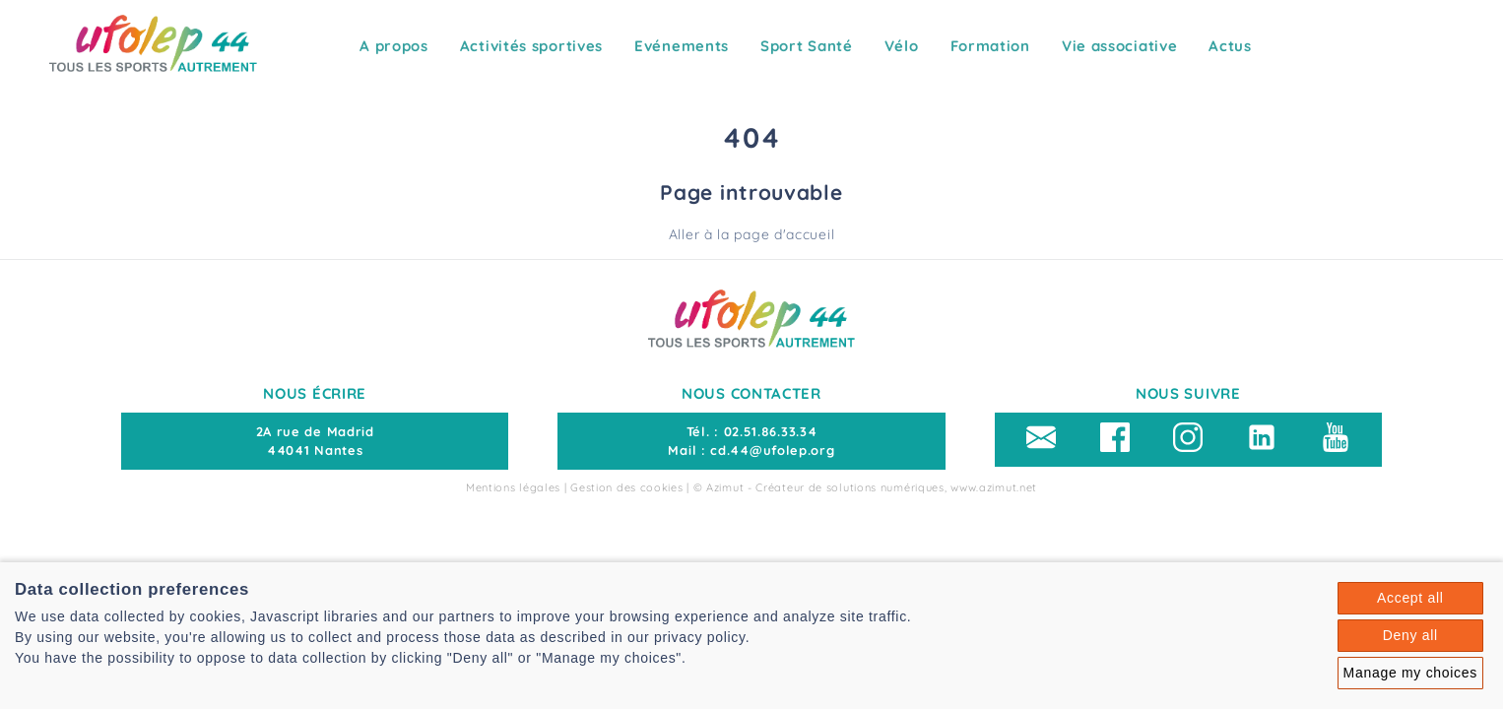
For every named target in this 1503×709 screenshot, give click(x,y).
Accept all (1410, 598)
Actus (1230, 45)
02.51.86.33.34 (770, 431)
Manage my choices (1410, 672)
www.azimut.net (993, 487)
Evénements (681, 45)
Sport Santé (806, 45)
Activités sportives (531, 45)
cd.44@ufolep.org (772, 450)
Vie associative (1120, 45)
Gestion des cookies (626, 487)
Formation (990, 45)
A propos (393, 45)
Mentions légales (513, 487)
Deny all (1410, 635)
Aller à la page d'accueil (752, 234)
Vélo (901, 45)
